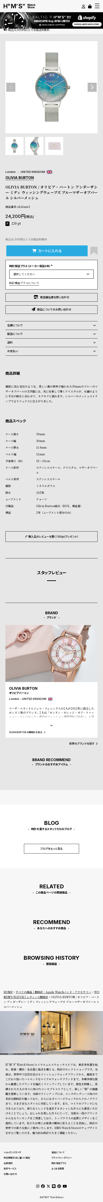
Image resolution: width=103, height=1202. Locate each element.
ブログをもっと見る (51, 848)
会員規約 (8, 1163)
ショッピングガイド (12, 1152)
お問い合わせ (10, 1174)
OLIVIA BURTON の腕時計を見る (27, 732)
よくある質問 (58, 1168)
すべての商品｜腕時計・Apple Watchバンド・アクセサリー (53, 992)
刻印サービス (10, 1168)
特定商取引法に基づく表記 (17, 1157)
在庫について (51, 325)
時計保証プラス (59, 1163)
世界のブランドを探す (83, 743)
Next (92, 87)
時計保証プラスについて (24, 283)
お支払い (51, 351)
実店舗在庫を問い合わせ (51, 297)
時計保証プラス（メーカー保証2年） (31, 266)
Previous (10, 87)
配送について (51, 334)
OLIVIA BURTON (19, 177)
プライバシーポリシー (62, 1157)
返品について (58, 1152)
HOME (8, 992)
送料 (51, 343)
